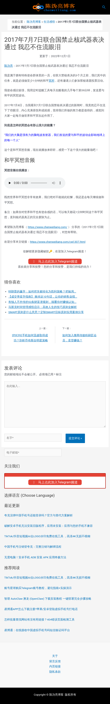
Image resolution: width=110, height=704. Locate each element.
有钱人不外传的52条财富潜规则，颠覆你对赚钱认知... (42, 301)
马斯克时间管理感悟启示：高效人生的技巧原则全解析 (42, 307)
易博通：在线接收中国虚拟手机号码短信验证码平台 (37, 630)
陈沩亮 (8, 65)
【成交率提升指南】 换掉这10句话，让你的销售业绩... (42, 296)
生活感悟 (49, 21)
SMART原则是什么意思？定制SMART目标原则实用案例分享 (46, 312)
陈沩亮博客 (34, 21)
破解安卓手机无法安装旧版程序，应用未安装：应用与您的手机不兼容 (48, 525)
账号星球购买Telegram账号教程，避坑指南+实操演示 (38, 588)
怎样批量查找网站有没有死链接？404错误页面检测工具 (39, 619)
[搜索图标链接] (104, 7)
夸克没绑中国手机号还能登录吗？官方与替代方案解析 (38, 515)
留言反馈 (55, 661)
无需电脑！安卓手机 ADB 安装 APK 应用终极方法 (35, 557)
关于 (55, 656)
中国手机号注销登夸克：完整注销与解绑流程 (32, 546)
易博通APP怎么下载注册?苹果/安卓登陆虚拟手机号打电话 (41, 609)
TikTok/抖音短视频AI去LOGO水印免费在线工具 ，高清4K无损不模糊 (47, 536)
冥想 (51, 80)
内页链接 (55, 666)
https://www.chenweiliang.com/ (47, 227)
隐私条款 (55, 671)
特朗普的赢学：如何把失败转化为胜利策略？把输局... (42, 291)
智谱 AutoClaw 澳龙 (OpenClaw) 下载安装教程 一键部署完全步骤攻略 (47, 598)
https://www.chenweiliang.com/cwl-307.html (57, 241)
